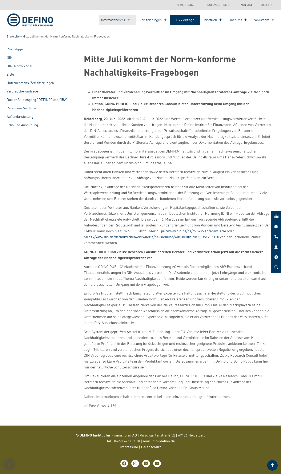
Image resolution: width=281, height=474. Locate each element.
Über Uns (238, 19)
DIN (10, 57)
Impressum (129, 447)
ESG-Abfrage (185, 20)
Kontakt (246, 5)
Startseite (13, 36)
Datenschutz (151, 447)
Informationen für (116, 19)
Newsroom (264, 19)
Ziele (10, 74)
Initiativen (213, 19)
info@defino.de (163, 441)
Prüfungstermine (219, 5)
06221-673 (123, 441)
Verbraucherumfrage (22, 91)
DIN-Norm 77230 (19, 66)
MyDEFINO (267, 5)
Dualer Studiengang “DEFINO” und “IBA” (37, 100)
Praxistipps (15, 49)
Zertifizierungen (153, 19)
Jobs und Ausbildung (22, 125)
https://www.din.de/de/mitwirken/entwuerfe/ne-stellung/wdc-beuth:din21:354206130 (151, 237)
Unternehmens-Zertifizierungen (30, 83)
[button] (9, 464)
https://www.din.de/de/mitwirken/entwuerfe (191, 231)
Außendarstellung (20, 116)
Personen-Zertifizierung (24, 108)
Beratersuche (186, 5)
